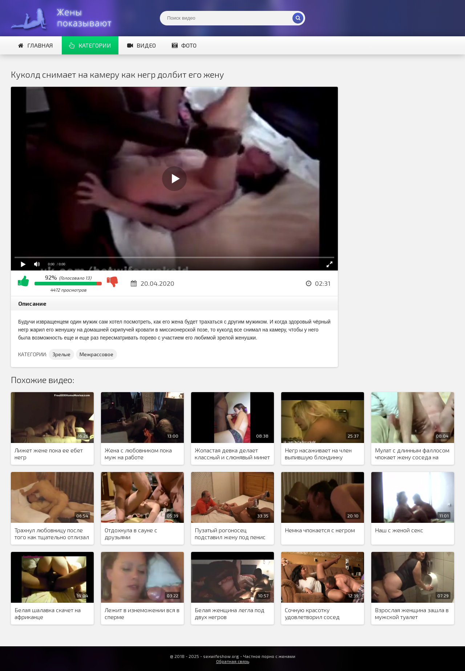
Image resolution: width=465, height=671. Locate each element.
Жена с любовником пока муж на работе (138, 453)
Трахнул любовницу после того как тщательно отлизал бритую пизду (52, 533)
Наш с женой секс (399, 529)
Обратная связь (232, 661)
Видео (141, 45)
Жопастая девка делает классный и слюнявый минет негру (232, 454)
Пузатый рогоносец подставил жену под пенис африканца (230, 533)
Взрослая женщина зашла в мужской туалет (412, 613)
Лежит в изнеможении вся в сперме (142, 613)
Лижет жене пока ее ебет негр (49, 453)
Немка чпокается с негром (320, 529)
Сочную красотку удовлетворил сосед (312, 613)
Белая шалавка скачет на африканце (48, 613)
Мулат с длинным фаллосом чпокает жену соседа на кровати (412, 454)
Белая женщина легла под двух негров (229, 613)
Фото (184, 45)
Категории (90, 45)
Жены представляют (65, 18)
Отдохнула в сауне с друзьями (131, 533)
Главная (35, 45)
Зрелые (61, 354)
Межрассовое (96, 354)
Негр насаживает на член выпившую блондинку (318, 453)
